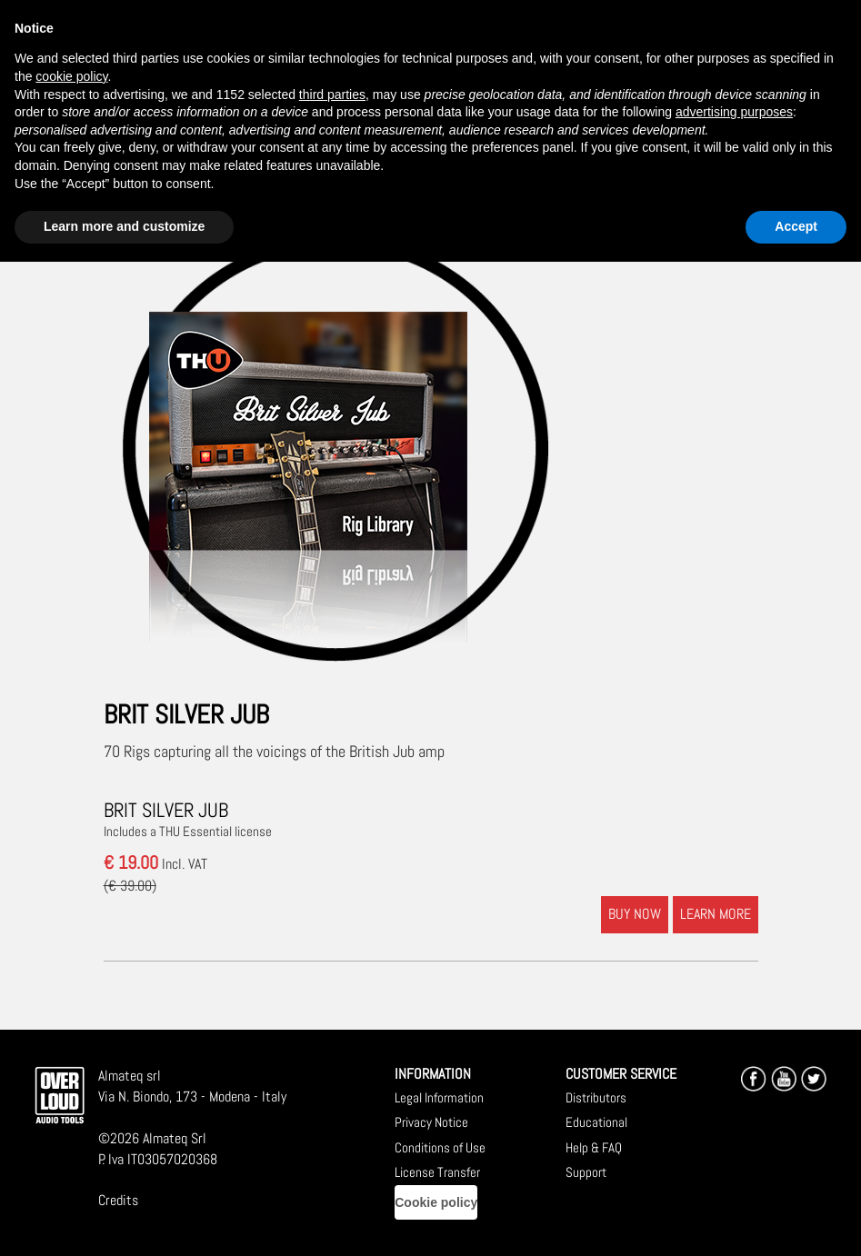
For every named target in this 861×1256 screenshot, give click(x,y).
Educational (596, 1122)
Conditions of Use (440, 1147)
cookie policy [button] (71, 76)
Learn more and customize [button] (124, 226)
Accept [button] (796, 226)
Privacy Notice (431, 1122)
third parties (332, 94)
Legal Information (439, 1097)
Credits (118, 1200)
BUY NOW (634, 913)
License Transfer (437, 1172)
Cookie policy (436, 1202)
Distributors (596, 1097)
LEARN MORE (715, 913)
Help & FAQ (594, 1147)
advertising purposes (734, 112)
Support (586, 1172)
